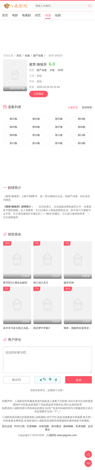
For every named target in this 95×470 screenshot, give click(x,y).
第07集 (59, 127)
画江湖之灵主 (40, 282)
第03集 (59, 118)
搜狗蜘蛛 (68, 426)
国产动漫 (38, 55)
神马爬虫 (56, 426)
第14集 (36, 143)
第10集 (36, 135)
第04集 (81, 118)
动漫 (48, 15)
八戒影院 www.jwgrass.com (61, 435)
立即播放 (39, 93)
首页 (5, 15)
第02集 (36, 118)
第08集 (81, 127)
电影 (15, 15)
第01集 (13, 118)
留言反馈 (7, 426)
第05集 (13, 127)
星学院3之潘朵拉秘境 (15, 282)
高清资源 (87, 107)
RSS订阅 (19, 426)
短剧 (58, 15)
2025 (60, 70)
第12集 (81, 135)
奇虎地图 (81, 426)
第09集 (13, 135)
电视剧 (26, 15)
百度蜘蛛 (32, 426)
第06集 (36, 127)
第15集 (59, 143)
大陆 (52, 70)
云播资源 (73, 107)
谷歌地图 (44, 426)
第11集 (59, 135)
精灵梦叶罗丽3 (41, 328)
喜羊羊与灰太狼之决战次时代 (19, 328)
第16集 (81, 143)
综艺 (38, 15)
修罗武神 (69, 282)
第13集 (13, 143)
